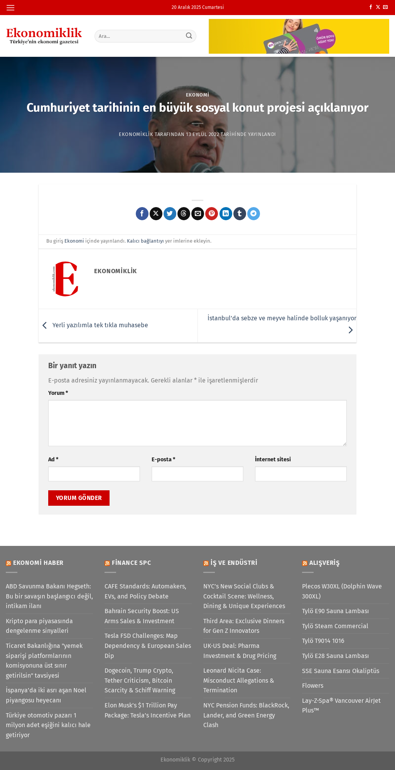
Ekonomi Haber (38, 562)
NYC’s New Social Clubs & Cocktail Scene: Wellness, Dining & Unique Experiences (244, 596)
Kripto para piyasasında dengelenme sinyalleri (39, 626)
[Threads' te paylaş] (183, 213)
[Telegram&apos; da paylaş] (253, 213)
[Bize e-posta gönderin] (385, 7)
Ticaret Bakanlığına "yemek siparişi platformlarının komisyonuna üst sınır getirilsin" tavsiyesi (44, 660)
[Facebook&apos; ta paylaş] (142, 213)
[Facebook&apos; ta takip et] (370, 7)
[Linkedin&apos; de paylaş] (225, 213)
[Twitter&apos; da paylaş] (170, 213)
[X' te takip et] (378, 7)
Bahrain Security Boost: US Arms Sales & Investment (142, 616)
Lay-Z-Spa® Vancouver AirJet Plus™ (341, 705)
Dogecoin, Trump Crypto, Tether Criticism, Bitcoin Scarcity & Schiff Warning (140, 680)
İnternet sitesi (273, 459)
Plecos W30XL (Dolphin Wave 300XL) (342, 591)
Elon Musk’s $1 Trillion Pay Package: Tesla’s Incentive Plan (148, 710)
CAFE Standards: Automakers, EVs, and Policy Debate (145, 591)
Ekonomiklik (136, 134)
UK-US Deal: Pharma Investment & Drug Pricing (239, 651)
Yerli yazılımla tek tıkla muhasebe (93, 325)
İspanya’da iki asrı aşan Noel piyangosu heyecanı (46, 695)
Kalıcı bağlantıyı (145, 241)
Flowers (312, 685)
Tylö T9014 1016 (323, 640)
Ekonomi (197, 95)
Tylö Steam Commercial (335, 626)
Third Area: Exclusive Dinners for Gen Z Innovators (243, 626)
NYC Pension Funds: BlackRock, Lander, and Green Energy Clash (246, 715)
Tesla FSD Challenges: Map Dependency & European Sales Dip (148, 645)
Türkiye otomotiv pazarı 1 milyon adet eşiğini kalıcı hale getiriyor (48, 725)
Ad (53, 459)
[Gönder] (189, 35)
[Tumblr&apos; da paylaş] (239, 213)
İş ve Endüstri (234, 562)
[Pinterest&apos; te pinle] (211, 213)
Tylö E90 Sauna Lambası (335, 611)
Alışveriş (324, 562)
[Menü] (10, 7)
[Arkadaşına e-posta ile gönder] (197, 213)
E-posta (163, 459)
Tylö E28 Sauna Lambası (335, 656)
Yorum (58, 393)
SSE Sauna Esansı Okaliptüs (340, 671)
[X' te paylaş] (156, 213)
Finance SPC (131, 562)
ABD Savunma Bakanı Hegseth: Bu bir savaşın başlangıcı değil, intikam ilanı (49, 596)
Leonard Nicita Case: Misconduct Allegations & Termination (238, 680)
